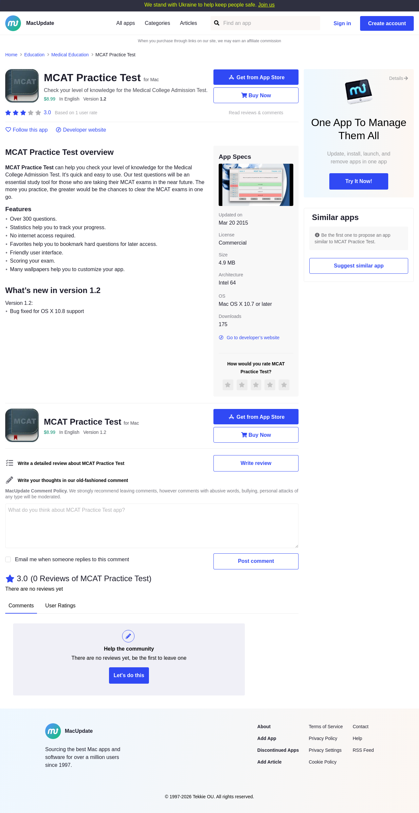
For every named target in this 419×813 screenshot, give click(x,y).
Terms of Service (326, 727)
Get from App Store (256, 77)
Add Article (269, 762)
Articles (188, 23)
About (263, 727)
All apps (125, 23)
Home (11, 55)
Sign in (342, 23)
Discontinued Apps (278, 750)
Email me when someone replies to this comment (72, 559)
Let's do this (129, 675)
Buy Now (256, 95)
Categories (157, 23)
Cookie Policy (323, 762)
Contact (360, 727)
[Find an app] (216, 23)
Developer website (81, 130)
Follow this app (26, 130)
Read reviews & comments (256, 113)
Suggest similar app (359, 265)
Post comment (256, 561)
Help (357, 738)
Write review (256, 463)
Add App (266, 738)
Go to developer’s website (249, 338)
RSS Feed (363, 750)
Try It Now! (358, 181)
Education (34, 55)
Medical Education (70, 55)
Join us (266, 4)
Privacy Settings (325, 750)
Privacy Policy (323, 738)
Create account (387, 23)
